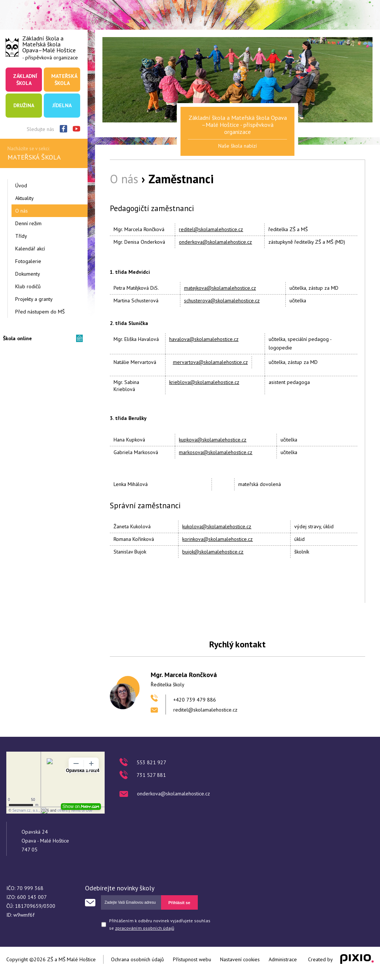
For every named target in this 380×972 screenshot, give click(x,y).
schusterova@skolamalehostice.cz (222, 300)
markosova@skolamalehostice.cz (215, 452)
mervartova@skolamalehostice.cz (210, 362)
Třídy (21, 236)
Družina (23, 105)
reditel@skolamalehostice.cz (211, 229)
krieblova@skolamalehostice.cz (204, 382)
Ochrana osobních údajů (137, 959)
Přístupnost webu (192, 959)
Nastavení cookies (240, 959)
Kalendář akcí (30, 248)
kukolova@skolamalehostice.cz (216, 526)
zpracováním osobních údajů (144, 928)
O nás (21, 210)
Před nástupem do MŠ (40, 311)
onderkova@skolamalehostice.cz (215, 242)
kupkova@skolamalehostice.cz (212, 439)
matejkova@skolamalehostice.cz (220, 288)
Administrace (283, 959)
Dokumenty (27, 273)
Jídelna (62, 105)
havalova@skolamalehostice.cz (204, 339)
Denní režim (28, 223)
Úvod (21, 185)
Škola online (17, 338)
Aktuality (24, 198)
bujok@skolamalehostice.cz (212, 551)
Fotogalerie (28, 261)
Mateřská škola (64, 79)
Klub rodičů (28, 286)
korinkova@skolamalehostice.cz (217, 539)
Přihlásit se (179, 902)
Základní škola (25, 79)
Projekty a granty (34, 299)
